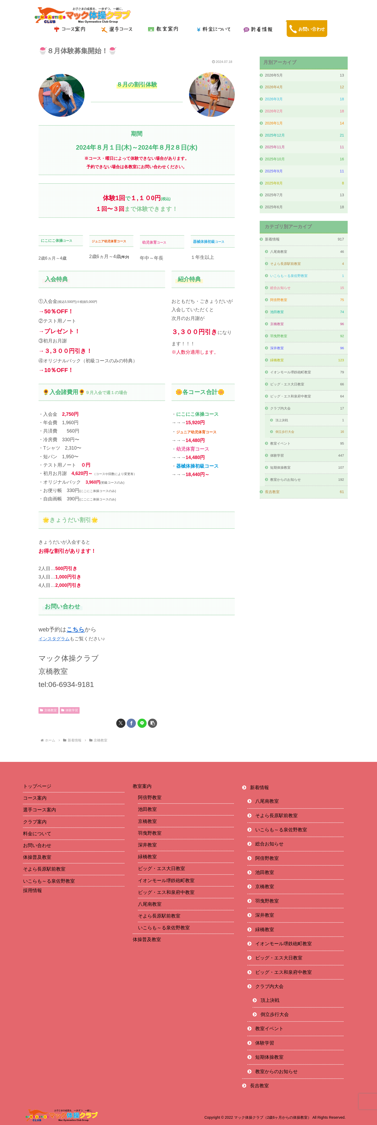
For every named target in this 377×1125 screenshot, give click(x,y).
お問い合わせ (37, 845)
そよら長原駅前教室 (44, 869)
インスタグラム (54, 638)
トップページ (37, 786)
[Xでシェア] (120, 723)
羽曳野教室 (150, 832)
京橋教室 (48, 710)
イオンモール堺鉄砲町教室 (166, 880)
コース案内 (35, 798)
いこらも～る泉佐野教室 (49, 880)
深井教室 (147, 845)
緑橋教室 (147, 856)
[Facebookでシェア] (131, 723)
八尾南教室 (150, 903)
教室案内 (142, 786)
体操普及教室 (37, 857)
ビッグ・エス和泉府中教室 (166, 892)
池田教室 (147, 809)
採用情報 (32, 890)
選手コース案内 (39, 809)
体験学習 (69, 710)
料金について (37, 833)
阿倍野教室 (150, 797)
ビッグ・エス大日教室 (161, 868)
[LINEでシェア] (142, 723)
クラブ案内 (35, 821)
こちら (75, 629)
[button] (152, 723)
